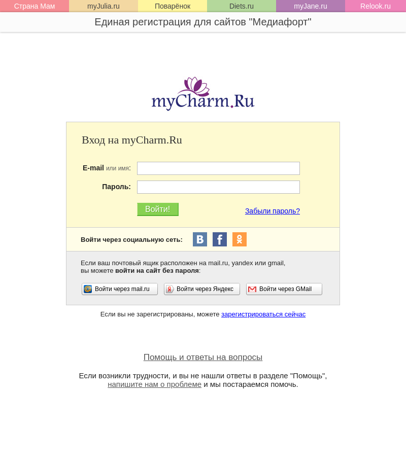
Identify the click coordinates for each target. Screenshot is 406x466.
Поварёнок (172, 6)
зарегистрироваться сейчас (263, 314)
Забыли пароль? (272, 211)
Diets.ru (241, 6)
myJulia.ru (103, 6)
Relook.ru (375, 6)
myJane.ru (310, 6)
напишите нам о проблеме (154, 384)
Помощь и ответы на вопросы (203, 357)
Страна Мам (34, 6)
